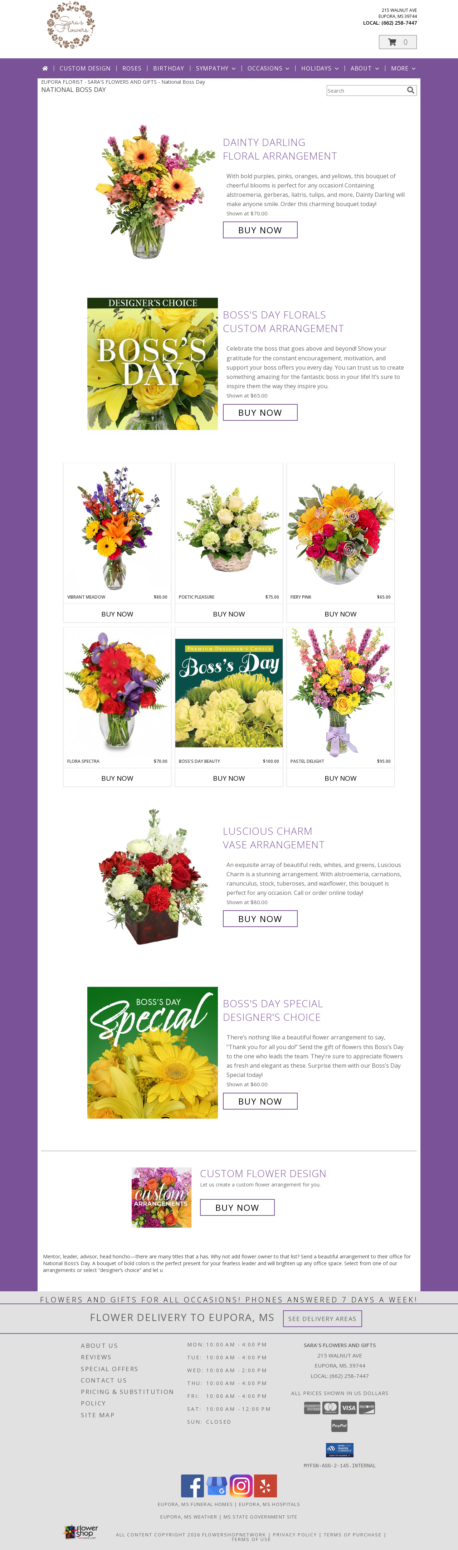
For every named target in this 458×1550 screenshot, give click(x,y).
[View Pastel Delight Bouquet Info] (340, 692)
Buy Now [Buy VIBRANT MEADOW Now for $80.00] (117, 614)
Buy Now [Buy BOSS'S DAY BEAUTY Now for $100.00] (229, 778)
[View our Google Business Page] (216, 1495)
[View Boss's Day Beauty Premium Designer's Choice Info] (229, 693)
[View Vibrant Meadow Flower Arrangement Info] (117, 528)
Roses (131, 68)
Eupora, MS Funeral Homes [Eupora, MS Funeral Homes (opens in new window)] (195, 1504)
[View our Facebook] (192, 1495)
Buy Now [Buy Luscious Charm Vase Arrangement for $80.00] (260, 919)
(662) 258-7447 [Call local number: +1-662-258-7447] (399, 22)
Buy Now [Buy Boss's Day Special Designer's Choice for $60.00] (260, 1101)
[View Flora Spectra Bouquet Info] (117, 693)
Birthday (168, 68)
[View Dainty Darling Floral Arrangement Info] (153, 186)
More (404, 68)
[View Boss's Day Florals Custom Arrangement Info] (153, 363)
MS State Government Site (261, 1516)
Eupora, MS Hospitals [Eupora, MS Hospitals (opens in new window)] (269, 1504)
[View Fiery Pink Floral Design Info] (340, 528)
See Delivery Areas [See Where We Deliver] (322, 1319)
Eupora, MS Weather (188, 1516)
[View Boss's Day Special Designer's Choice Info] (153, 1052)
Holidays (320, 68)
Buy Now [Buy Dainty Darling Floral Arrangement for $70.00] (260, 230)
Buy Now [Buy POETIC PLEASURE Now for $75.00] (229, 614)
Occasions (269, 68)
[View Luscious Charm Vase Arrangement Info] (153, 875)
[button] (398, 42)
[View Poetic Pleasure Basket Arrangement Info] (229, 528)
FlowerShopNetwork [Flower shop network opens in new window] (234, 1534)
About (366, 68)
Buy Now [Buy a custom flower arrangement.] (237, 1207)
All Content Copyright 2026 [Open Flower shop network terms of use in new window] (158, 1534)
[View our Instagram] (241, 1495)
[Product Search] (365, 91)
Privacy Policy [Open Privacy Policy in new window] (295, 1534)
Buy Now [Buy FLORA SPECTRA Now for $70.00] (117, 778)
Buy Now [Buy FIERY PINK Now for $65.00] (341, 614)
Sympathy (216, 68)
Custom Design (85, 68)
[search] (410, 90)
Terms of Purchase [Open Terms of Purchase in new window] (353, 1534)
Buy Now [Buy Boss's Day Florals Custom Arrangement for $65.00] (260, 412)
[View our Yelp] (265, 1495)
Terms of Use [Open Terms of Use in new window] (251, 1539)
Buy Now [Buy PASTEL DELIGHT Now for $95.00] (341, 778)
